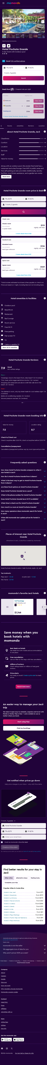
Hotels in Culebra (9, 903)
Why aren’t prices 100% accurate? (24, 953)
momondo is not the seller (24, 945)
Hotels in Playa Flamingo (12, 915)
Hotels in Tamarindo (10, 895)
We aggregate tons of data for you (24, 949)
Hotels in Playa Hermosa (11, 920)
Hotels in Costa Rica (14, 960)
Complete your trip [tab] (11, 882)
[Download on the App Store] (18, 1039)
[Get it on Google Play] (6, 1039)
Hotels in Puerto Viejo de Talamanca (15, 918)
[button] (3, 3)
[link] (23, 687)
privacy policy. (37, 851)
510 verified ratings (18, 61)
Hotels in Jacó (40, 960)
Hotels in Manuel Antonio (12, 901)
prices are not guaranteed (10, 939)
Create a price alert (29, 675)
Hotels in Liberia (9, 906)
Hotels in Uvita (8, 909)
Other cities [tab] (9, 878)
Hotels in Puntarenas (28, 960)
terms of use (26, 851)
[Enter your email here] (25, 837)
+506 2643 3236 (8, 58)
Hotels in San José (9, 892)
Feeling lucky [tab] (35, 878)
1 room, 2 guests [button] (10, 73)
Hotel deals (3, 960)
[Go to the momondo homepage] (13, 3)
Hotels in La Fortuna (10, 898)
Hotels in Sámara (9, 912)
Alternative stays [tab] (21, 878)
